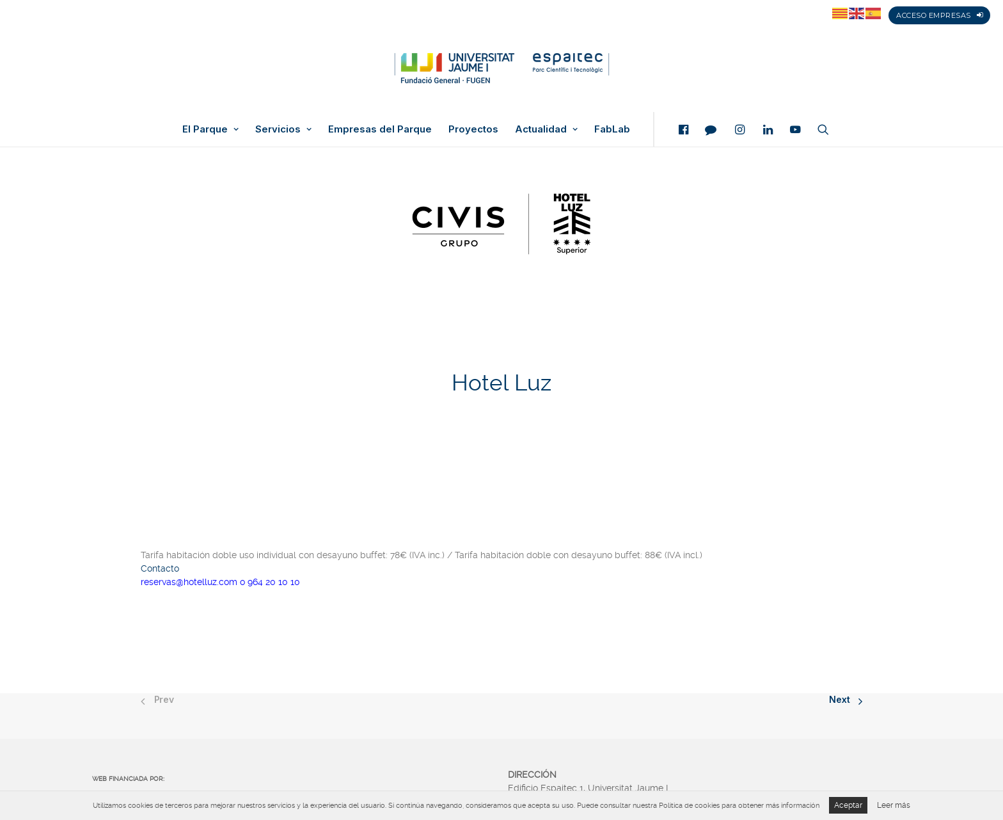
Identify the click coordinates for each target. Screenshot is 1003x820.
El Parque (210, 129)
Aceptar (848, 805)
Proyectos (473, 129)
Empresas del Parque (380, 129)
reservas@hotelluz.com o (194, 579)
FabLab (612, 129)
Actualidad (546, 129)
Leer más (893, 805)
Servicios (283, 129)
